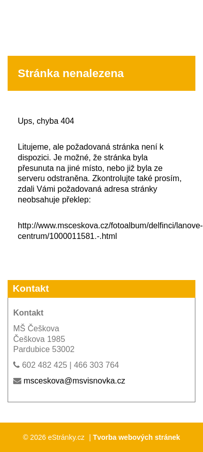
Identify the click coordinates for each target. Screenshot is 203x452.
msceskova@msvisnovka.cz (74, 380)
